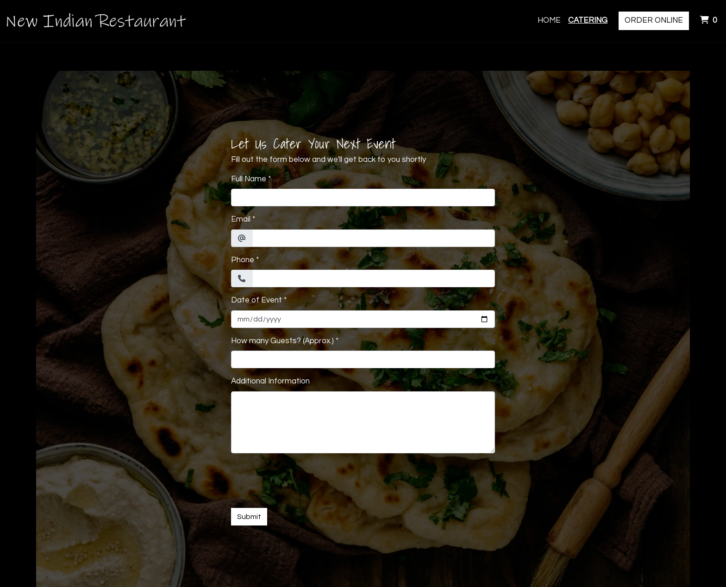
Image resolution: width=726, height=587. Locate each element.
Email (240, 219)
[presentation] (301, 479)
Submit (249, 516)
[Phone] (373, 278)
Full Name (248, 179)
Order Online (654, 20)
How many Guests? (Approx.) (282, 341)
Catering (587, 20)
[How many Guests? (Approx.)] (363, 359)
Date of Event (256, 300)
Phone (242, 260)
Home (549, 20)
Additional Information (270, 381)
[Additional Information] (363, 422)
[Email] (373, 238)
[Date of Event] (363, 319)
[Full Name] (363, 197)
